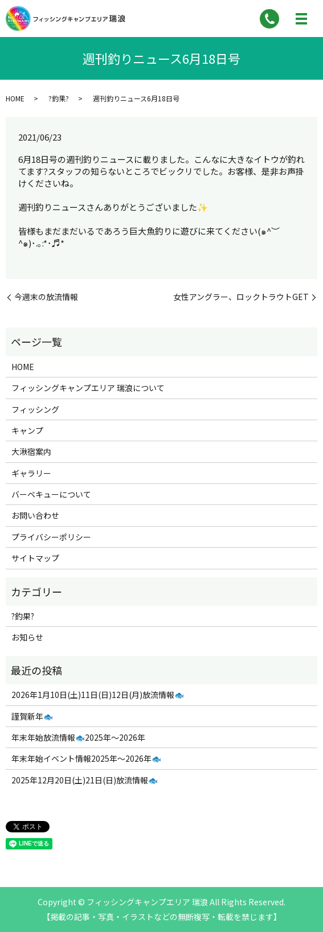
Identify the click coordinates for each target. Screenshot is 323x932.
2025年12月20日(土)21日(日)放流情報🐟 (84, 780)
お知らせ (27, 637)
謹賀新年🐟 (32, 716)
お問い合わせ (35, 515)
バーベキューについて (51, 494)
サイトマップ (35, 558)
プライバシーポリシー (51, 537)
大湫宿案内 (31, 451)
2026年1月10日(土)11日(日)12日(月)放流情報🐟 (97, 694)
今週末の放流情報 (46, 296)
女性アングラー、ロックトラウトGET (241, 296)
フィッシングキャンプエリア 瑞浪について (88, 387)
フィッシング (35, 409)
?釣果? (58, 98)
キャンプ (27, 430)
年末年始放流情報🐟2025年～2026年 (78, 737)
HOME (15, 98)
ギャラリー (31, 473)
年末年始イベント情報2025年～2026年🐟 (86, 758)
